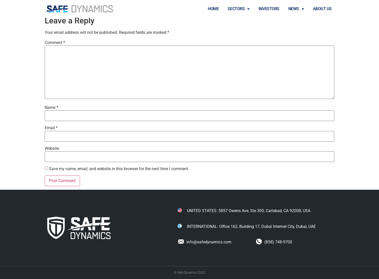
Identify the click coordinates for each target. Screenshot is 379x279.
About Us (322, 8)
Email (51, 128)
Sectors (238, 9)
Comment (55, 43)
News (296, 9)
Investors (269, 8)
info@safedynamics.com (204, 242)
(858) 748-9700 (274, 242)
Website (52, 148)
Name (51, 108)
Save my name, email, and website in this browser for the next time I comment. (119, 169)
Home (213, 8)
